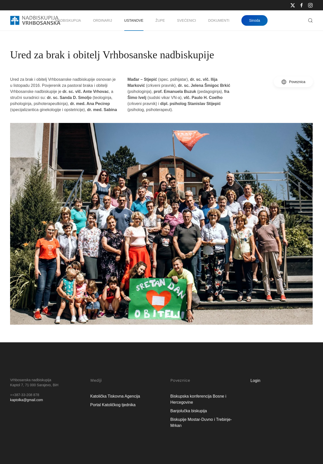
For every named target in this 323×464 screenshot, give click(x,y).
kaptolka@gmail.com (26, 400)
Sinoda (254, 20)
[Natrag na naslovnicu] (35, 20)
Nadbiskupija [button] (68, 20)
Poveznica (293, 81)
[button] (310, 20)
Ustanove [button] (133, 20)
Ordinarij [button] (102, 20)
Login (255, 380)
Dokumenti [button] (218, 20)
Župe (160, 20)
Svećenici (186, 20)
